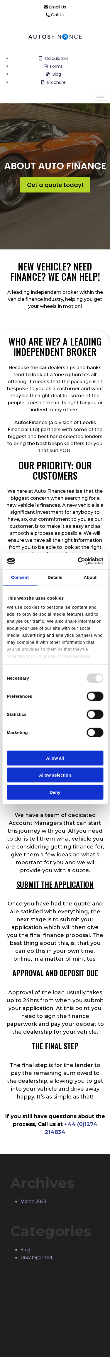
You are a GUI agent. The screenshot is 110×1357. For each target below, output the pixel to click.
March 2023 (33, 1201)
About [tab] (90, 577)
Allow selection (55, 775)
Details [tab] (55, 577)
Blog (25, 1249)
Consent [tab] (20, 577)
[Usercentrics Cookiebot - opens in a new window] (78, 561)
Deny (55, 791)
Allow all (55, 757)
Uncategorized (36, 1257)
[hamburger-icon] (100, 96)
